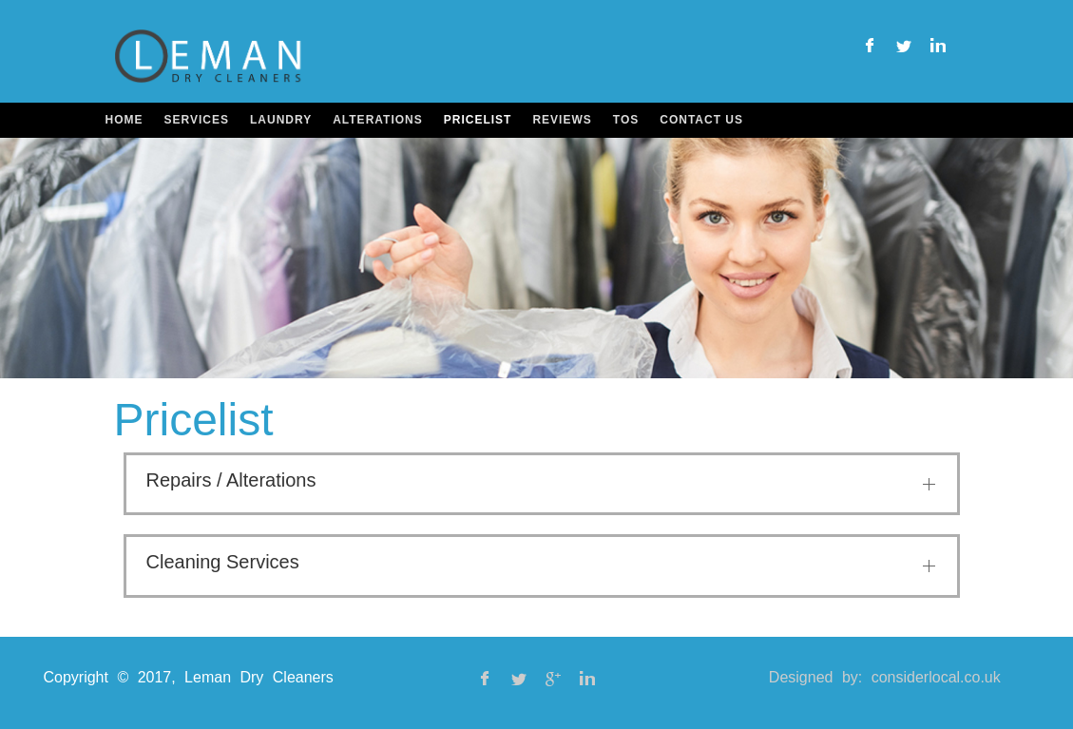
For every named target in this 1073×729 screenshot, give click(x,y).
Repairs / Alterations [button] (231, 480)
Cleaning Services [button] (222, 561)
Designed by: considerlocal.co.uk (885, 677)
